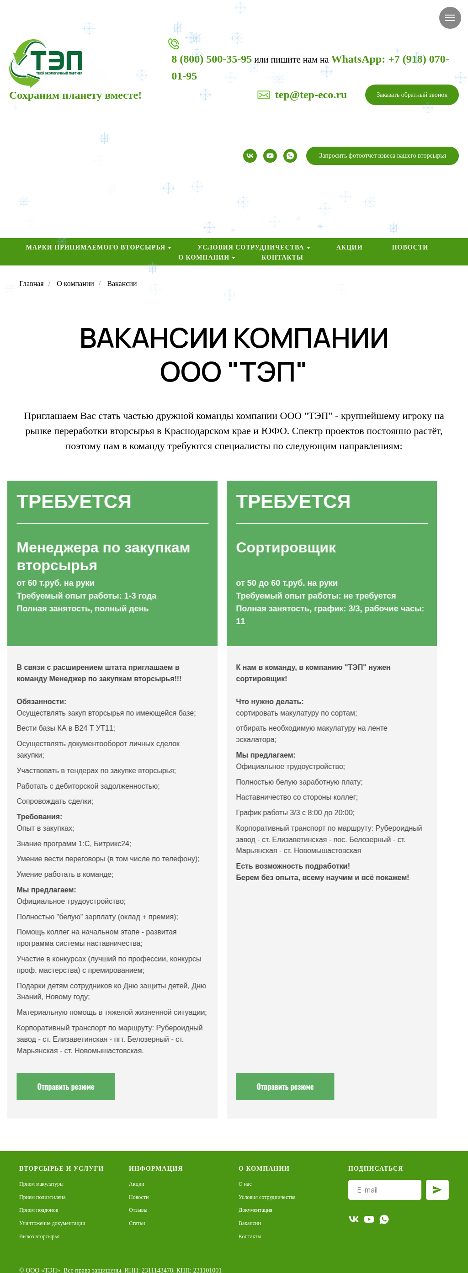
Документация (255, 1210)
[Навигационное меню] (450, 18)
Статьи (137, 1223)
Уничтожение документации (52, 1223)
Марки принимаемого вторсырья (95, 247)
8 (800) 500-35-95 (211, 59)
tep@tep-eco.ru (311, 95)
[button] (412, 95)
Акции (349, 247)
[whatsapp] (290, 156)
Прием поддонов (38, 1210)
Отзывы (138, 1210)
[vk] (250, 156)
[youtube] (270, 156)
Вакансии (250, 1223)
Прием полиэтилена (42, 1197)
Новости (410, 247)
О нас (245, 1184)
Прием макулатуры (41, 1184)
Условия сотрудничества (250, 247)
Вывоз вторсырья (39, 1236)
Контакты (282, 257)
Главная (31, 283)
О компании (203, 257)
